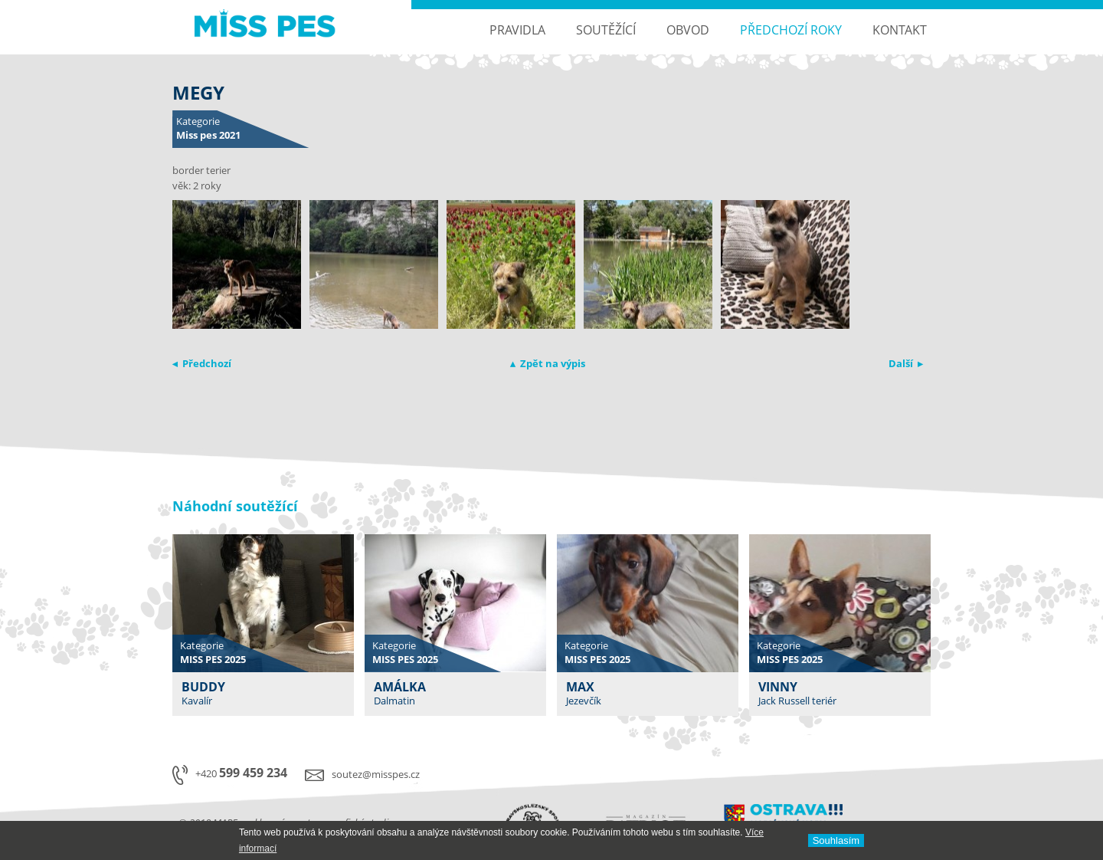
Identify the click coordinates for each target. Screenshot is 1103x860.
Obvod (687, 29)
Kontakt (899, 29)
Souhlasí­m (836, 840)
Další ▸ (906, 363)
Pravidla (517, 29)
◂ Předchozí (201, 363)
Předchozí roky (791, 29)
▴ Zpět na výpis (547, 363)
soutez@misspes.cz (376, 774)
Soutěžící (606, 29)
